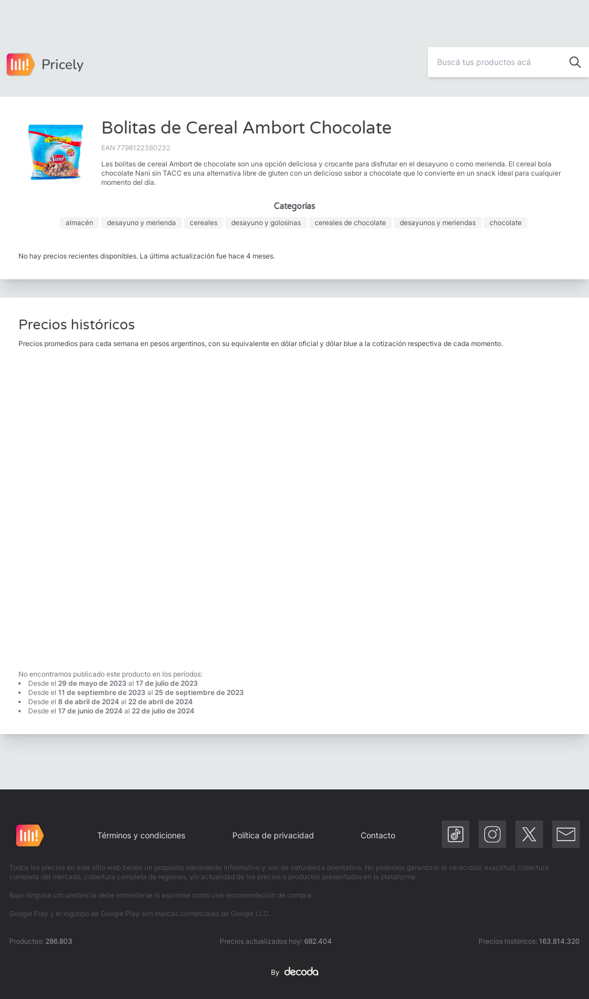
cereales (203, 222)
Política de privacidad (273, 835)
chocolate (505, 222)
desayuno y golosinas (266, 222)
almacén (79, 222)
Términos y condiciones (141, 835)
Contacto (378, 835)
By (294, 972)
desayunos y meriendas (438, 222)
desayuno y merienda (141, 222)
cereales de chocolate (350, 222)
